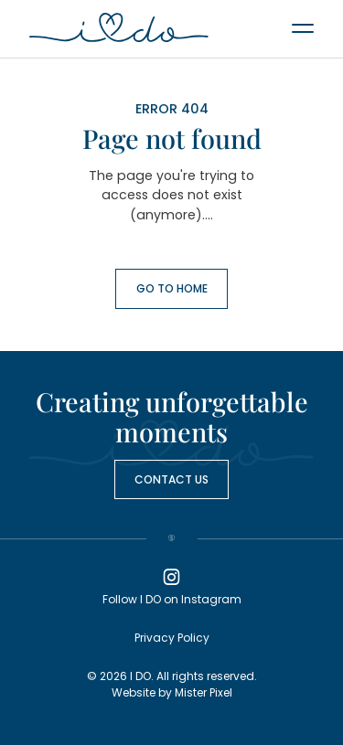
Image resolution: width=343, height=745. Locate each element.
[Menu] (303, 27)
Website (133, 692)
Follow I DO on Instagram (171, 585)
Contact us (171, 479)
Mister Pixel (203, 692)
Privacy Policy (171, 637)
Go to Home (172, 288)
